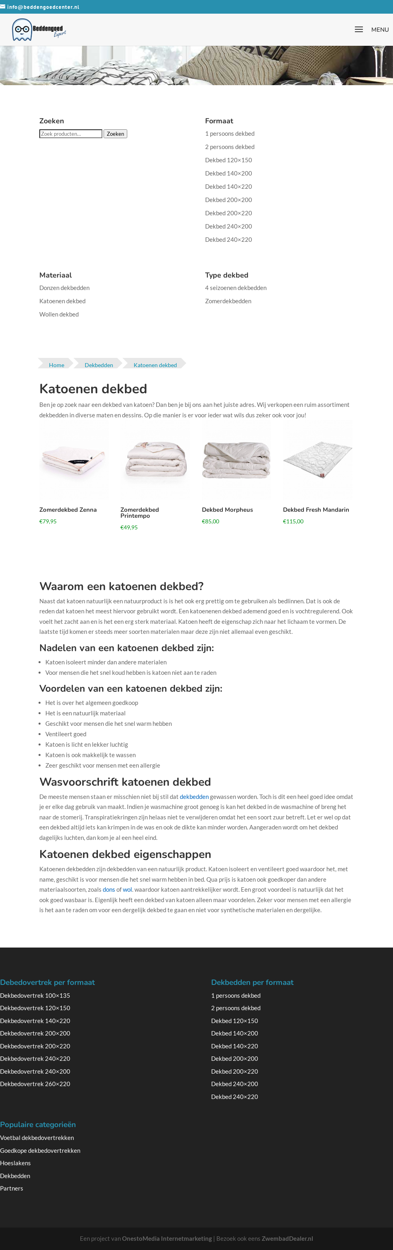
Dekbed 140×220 (228, 186)
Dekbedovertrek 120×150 (35, 1007)
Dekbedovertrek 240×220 (35, 1058)
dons (109, 889)
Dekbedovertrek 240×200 (35, 1071)
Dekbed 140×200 (228, 173)
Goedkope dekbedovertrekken (40, 1150)
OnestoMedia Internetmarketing (167, 1238)
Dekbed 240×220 (228, 239)
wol (127, 889)
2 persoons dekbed (230, 146)
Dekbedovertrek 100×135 (35, 995)
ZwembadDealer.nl (287, 1238)
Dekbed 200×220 (228, 213)
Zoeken (115, 134)
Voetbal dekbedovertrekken (37, 1137)
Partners (11, 1188)
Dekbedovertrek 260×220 (35, 1083)
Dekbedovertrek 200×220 (35, 1046)
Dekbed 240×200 (228, 226)
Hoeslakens (15, 1162)
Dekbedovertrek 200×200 (35, 1033)
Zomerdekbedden (228, 300)
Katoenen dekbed (62, 300)
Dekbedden (15, 1175)
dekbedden (194, 796)
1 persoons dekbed (230, 133)
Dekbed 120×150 (228, 159)
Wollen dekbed (59, 314)
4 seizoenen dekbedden (236, 287)
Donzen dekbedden (64, 287)
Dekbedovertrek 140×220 (35, 1020)
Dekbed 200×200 (228, 199)
